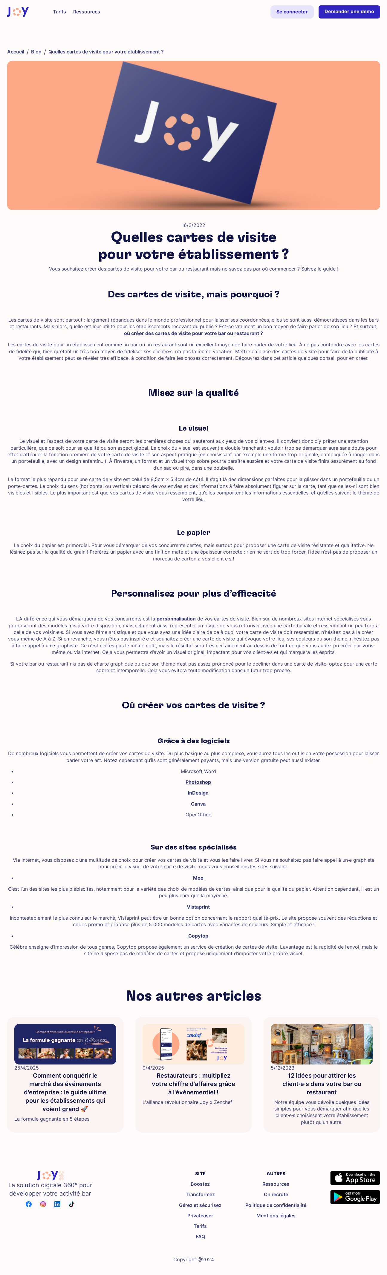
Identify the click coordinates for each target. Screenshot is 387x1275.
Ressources (275, 1184)
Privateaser (200, 1216)
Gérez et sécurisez (200, 1205)
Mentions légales (276, 1216)
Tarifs (200, 1226)
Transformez (200, 1194)
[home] (18, 12)
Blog (36, 52)
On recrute (276, 1194)
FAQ (200, 1236)
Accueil (15, 52)
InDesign (198, 793)
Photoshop (198, 782)
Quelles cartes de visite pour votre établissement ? (106, 52)
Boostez (200, 1184)
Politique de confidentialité (275, 1205)
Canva (198, 804)
